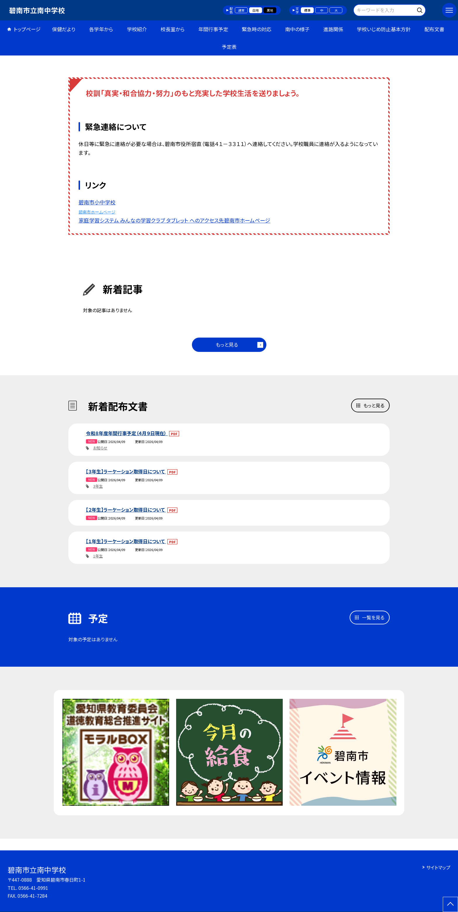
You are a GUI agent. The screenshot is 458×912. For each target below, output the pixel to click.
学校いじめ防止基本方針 (384, 29)
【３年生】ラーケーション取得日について (126, 471)
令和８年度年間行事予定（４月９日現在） (127, 433)
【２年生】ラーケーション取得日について (126, 509)
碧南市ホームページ (97, 212)
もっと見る (227, 344)
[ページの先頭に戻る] (450, 904)
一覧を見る (373, 617)
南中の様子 (297, 29)
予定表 (229, 46)
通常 (241, 10)
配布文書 (434, 29)
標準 (307, 10)
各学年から (101, 29)
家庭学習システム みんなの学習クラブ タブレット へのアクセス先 (151, 220)
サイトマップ (438, 867)
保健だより (63, 29)
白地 (255, 10)
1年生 (98, 556)
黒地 (270, 10)
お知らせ (100, 448)
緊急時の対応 (256, 29)
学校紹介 (137, 29)
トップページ (27, 29)
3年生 (98, 486)
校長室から (173, 29)
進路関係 (333, 29)
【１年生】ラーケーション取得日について (126, 541)
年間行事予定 (213, 29)
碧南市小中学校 (97, 202)
